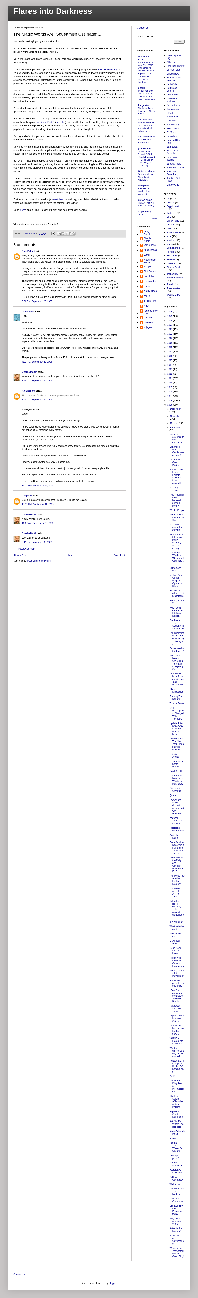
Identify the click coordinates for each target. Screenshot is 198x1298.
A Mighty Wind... (174, 489)
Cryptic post (173, 206)
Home (70, 555)
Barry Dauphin (148, 233)
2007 (170, 396)
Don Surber (172, 94)
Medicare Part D (45, 122)
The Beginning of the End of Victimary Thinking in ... (176, 638)
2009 (170, 387)
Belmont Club (173, 69)
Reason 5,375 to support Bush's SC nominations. (176, 1066)
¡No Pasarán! (145, 148)
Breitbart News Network (174, 79)
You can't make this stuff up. (175, 527)
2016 (170, 356)
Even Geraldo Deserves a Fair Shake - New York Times (176, 848)
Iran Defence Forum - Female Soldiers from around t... (176, 476)
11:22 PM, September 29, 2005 (38, 504)
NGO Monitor (173, 128)
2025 (170, 316)
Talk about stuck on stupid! (175, 1008)
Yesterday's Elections (175, 1171)
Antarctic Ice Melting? (175, 1229)
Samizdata (172, 146)
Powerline (172, 136)
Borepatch (143, 185)
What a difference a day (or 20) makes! (176, 1052)
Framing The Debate (175, 697)
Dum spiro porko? (174, 1157)
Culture (170, 213)
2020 (170, 338)
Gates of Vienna (146, 171)
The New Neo (145, 119)
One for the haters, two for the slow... (176, 1029)
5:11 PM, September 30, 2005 (37, 542)
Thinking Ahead (174, 755)
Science (171, 263)
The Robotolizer (175, 277)
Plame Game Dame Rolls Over (176, 517)
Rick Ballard (28, 251)
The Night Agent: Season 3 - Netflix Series (146, 111)
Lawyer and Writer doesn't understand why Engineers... (176, 807)
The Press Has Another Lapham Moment (176, 879)
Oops (140, 214)
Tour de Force (176, 703)
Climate (171, 202)
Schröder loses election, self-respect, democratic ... (176, 909)
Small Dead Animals (173, 152)
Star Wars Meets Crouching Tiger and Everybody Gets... (176, 662)
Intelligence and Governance (176, 1239)
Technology (172, 274)
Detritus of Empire (172, 89)
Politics (170, 252)
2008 (170, 391)
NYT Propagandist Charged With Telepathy (176, 713)
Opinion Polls (173, 248)
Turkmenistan (173, 288)
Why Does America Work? (175, 1221)
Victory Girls (173, 184)
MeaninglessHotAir (150, 261)
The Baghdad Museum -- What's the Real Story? (176, 779)
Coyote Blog (145, 211)
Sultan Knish (145, 200)
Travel (170, 284)
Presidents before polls (176, 829)
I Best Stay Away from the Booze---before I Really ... (176, 996)
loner (146, 306)
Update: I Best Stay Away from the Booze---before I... (176, 729)
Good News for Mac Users (175, 951)
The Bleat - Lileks (175, 167)
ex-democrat (150, 301)
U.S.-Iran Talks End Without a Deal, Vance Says (146, 97)
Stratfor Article (174, 267)
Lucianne (171, 120)
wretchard (58, 199)
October (174, 423)
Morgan (148, 266)
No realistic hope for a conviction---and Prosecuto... (176, 679)
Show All (154, 218)
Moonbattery (173, 124)
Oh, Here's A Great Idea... (175, 462)
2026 (170, 311)
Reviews (171, 259)
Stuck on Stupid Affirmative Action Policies (176, 1101)
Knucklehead (150, 250)
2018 (170, 347)
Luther (147, 255)
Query (172, 795)
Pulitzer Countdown (176, 1178)
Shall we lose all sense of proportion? (176, 593)
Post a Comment (26, 548)
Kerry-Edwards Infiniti (176, 1132)
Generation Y (173, 105)
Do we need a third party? (176, 649)
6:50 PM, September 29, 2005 (37, 301)
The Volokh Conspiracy (172, 172)
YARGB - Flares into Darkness (176, 1041)
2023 (170, 325)
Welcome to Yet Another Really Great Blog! (176, 1252)
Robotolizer (149, 276)
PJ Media (171, 132)
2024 (170, 320)
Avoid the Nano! (174, 836)
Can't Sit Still (175, 771)
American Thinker (176, 66)
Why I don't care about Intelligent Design (176, 611)
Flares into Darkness (52, 11)
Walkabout (174, 1184)
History (170, 224)
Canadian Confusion (176, 1200)
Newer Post (20, 555)
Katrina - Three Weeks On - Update (176, 1147)
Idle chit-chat (175, 922)
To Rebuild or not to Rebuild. (176, 764)
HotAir (170, 113)
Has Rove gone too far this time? (176, 983)
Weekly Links (173, 295)
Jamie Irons (28, 311)
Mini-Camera (173, 232)
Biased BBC (173, 73)
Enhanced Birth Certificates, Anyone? (176, 451)
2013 (170, 369)
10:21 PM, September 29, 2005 (38, 485)
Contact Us (142, 27)
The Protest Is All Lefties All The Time (176, 892)
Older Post (119, 555)
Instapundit (172, 116)
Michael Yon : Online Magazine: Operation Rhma (176, 581)
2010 (170, 382)
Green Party (173, 221)
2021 (170, 333)
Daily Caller (172, 84)
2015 (170, 360)
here (22, 210)
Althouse (171, 62)
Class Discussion (176, 690)
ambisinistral (150, 281)
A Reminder (143, 142)
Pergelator (143, 105)
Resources (172, 255)
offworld (148, 317)
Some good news (175, 569)
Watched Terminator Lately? (176, 821)
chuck (147, 296)
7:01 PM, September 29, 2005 (37, 361)
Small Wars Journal (172, 158)
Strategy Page (174, 164)
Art (168, 198)
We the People (176, 510)
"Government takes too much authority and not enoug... (176, 541)
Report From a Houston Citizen (176, 1018)
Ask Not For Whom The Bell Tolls (176, 1124)
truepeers (27, 495)
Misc (169, 236)
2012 (170, 374)
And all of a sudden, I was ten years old (146, 191)
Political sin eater (175, 935)
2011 (170, 378)
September (175, 427)
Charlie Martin (29, 372)
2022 (170, 329)
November (175, 416)
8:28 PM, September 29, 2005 (37, 380)
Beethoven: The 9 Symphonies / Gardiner (176, 624)
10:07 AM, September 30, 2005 (37, 523)
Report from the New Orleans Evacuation (176, 962)
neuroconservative (151, 312)
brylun (147, 286)
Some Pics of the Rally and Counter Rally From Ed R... (176, 864)
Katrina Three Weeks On (176, 1164)
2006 (170, 400)
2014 (170, 365)
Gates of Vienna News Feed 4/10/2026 (145, 177)
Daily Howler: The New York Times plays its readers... (176, 744)
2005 (170, 405)
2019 (170, 342)
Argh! (172, 1076)
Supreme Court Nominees (176, 1114)
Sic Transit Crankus (175, 789)
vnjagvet (148, 327)
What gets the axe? (176, 927)
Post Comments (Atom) (39, 560)
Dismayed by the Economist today (176, 1209)
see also (60, 122)
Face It (172, 1138)
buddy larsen (150, 291)
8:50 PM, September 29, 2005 (37, 399)
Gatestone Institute (172, 99)
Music (170, 244)
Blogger (113, 1283)
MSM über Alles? (174, 942)
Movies (170, 240)
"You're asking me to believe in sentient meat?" (176, 500)
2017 (170, 351)
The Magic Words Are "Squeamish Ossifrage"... (176, 558)
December (175, 409)
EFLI (169, 217)
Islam (169, 228)
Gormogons (173, 109)
